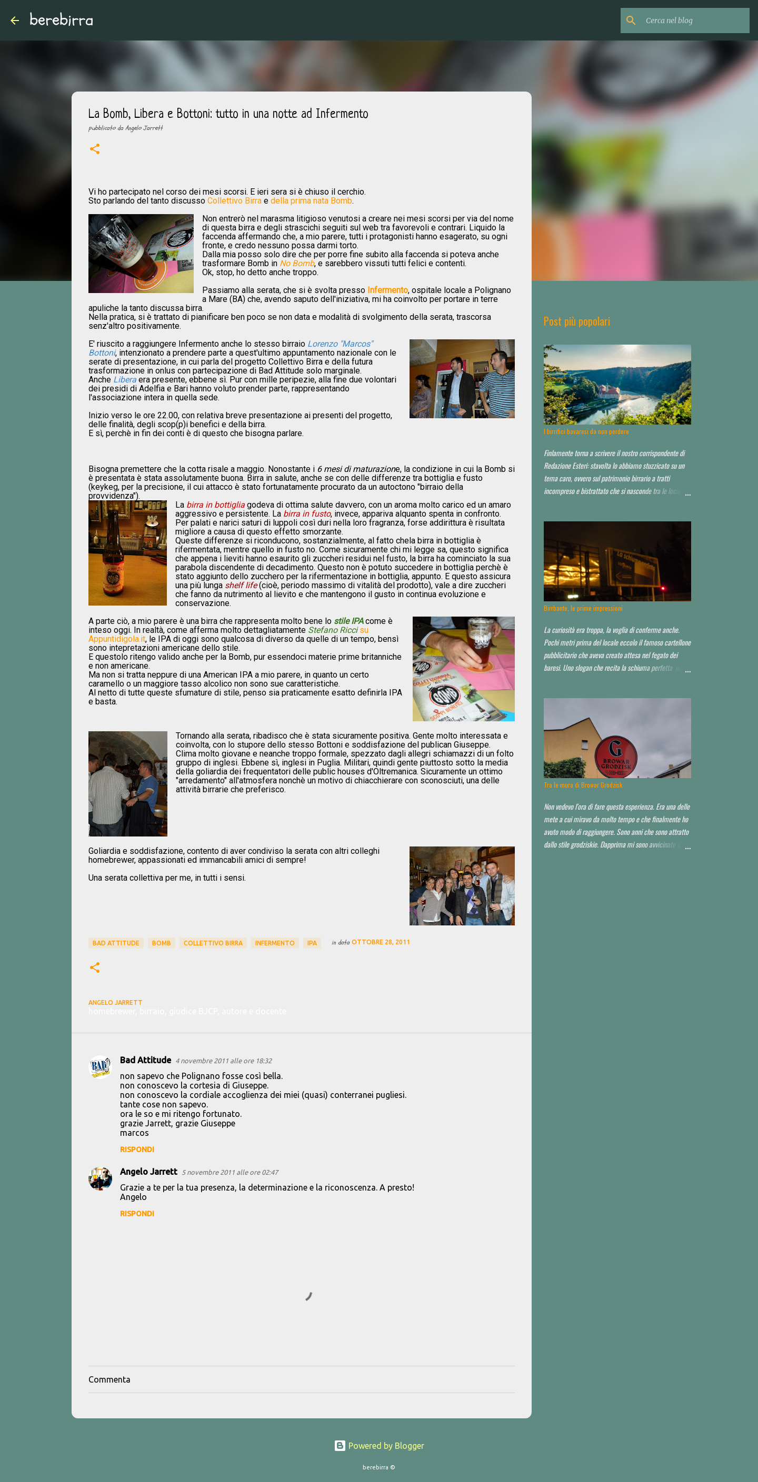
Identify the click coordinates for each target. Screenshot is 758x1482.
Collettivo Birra (234, 201)
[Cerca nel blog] (694, 20)
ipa (312, 943)
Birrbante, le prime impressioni (583, 607)
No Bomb (297, 263)
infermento (275, 943)
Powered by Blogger (379, 1445)
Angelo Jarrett (148, 1171)
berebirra (61, 20)
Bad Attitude (116, 943)
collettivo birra (213, 943)
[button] (94, 150)
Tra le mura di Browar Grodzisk (583, 784)
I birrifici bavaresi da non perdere (586, 431)
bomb (161, 943)
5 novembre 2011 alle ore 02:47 (230, 1172)
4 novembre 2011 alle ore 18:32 (223, 1060)
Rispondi (137, 1149)
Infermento (387, 290)
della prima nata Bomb (311, 201)
